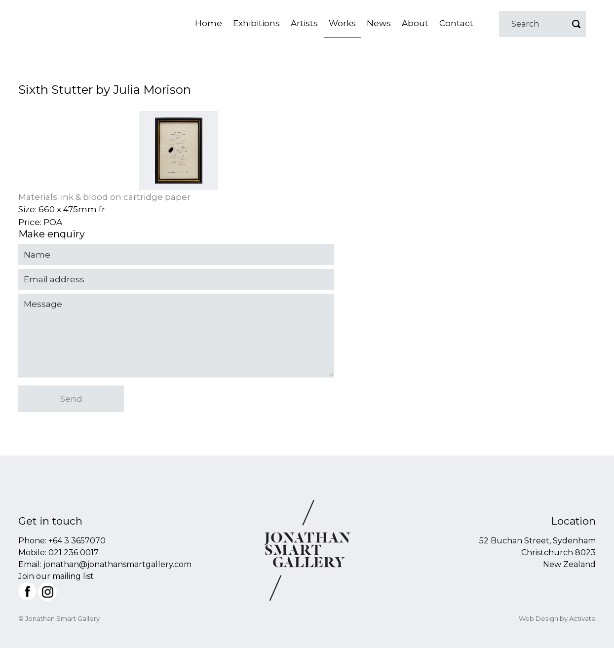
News (379, 23)
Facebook (27, 591)
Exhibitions (256, 23)
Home (208, 23)
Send (71, 399)
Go (576, 24)
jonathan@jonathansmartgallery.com (117, 564)
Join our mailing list (56, 576)
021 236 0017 (73, 552)
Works (342, 23)
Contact (456, 23)
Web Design (538, 618)
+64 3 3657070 (77, 540)
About (415, 23)
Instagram (47, 591)
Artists (304, 23)
